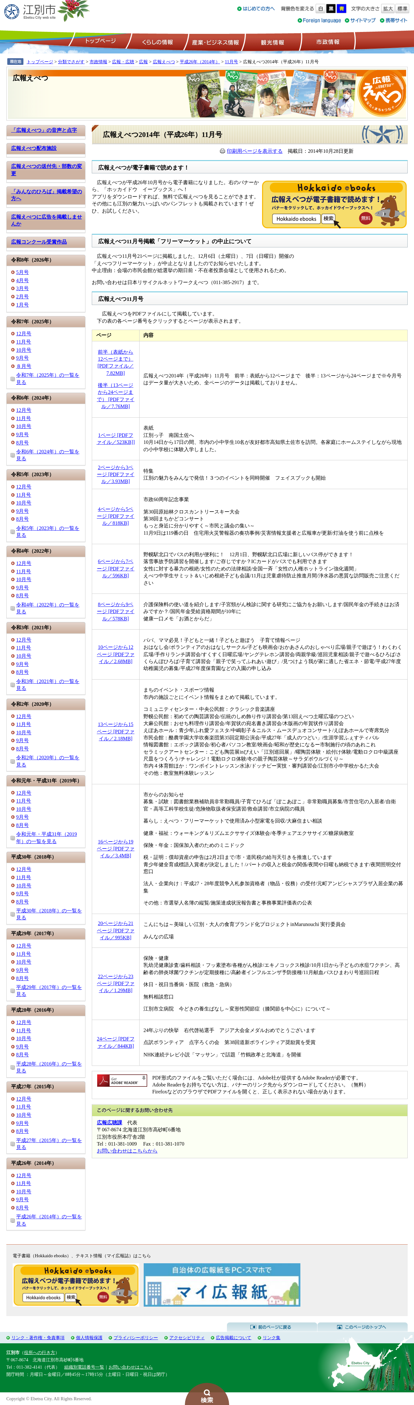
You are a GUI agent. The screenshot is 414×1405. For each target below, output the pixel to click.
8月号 (22, 442)
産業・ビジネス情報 (214, 41)
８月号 (23, 366)
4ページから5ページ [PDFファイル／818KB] (116, 516)
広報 (143, 61)
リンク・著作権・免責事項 (38, 1337)
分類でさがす (71, 61)
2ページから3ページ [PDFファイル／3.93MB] (116, 474)
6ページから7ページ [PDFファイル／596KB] (116, 568)
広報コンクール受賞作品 (39, 242)
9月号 (22, 358)
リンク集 (271, 1337)
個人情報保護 (89, 1337)
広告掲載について (233, 1337)
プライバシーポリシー (136, 1337)
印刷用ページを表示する (255, 151)
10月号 (23, 350)
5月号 (22, 272)
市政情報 (327, 41)
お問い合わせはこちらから (127, 1150)
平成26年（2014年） (200, 61)
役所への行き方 (39, 1352)
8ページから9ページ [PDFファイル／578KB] (116, 611)
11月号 (231, 61)
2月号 (22, 296)
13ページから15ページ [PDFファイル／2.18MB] (116, 731)
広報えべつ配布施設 (34, 148)
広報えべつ (164, 61)
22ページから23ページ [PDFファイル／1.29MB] (116, 983)
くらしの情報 (157, 41)
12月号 (23, 333)
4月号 (22, 280)
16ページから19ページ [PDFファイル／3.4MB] (116, 849)
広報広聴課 (109, 1122)
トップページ (99, 41)
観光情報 (271, 41)
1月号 (22, 305)
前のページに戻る (272, 1327)
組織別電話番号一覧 (84, 1367)
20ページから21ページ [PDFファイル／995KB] (116, 930)
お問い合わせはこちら (131, 1367)
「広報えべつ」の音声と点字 (44, 130)
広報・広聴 (123, 61)
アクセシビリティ (187, 1337)
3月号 (22, 288)
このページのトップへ (362, 1327)
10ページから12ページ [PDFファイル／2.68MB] (116, 654)
